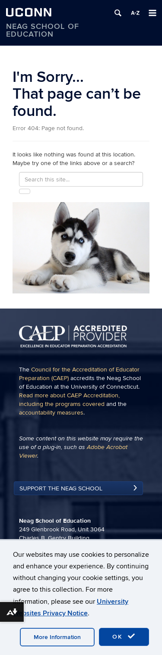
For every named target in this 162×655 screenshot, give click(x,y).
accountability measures (51, 412)
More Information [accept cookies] (57, 637)
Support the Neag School (60, 488)
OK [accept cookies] (124, 636)
